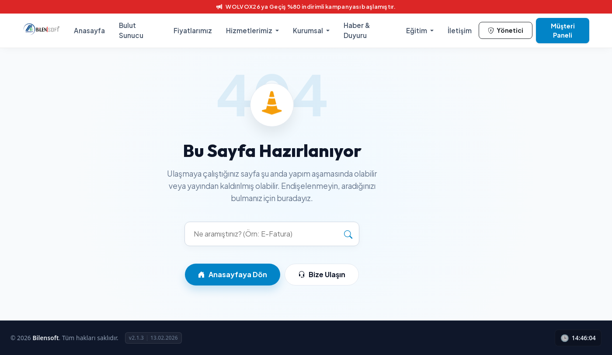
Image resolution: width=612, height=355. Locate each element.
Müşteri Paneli (563, 30)
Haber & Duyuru (357, 30)
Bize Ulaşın (321, 274)
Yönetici (505, 30)
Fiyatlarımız (193, 30)
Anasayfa (89, 30)
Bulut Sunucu (131, 30)
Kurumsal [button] (308, 30)
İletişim (460, 30)
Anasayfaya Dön (232, 274)
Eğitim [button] (417, 30)
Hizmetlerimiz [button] (250, 30)
